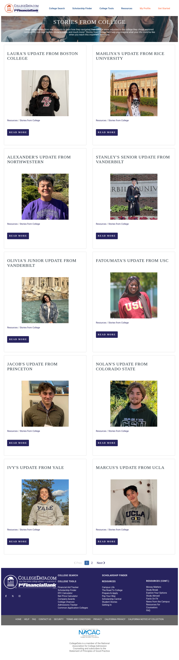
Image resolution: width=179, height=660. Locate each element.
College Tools (107, 8)
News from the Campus (158, 601)
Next (101, 563)
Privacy (97, 619)
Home (18, 619)
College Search (57, 8)
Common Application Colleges (73, 607)
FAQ (148, 610)
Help (26, 619)
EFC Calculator (65, 593)
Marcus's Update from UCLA (130, 467)
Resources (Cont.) (157, 581)
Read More (18, 132)
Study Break (152, 590)
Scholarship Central (111, 599)
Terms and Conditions (78, 619)
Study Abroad (153, 595)
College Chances (66, 602)
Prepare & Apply (110, 593)
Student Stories (109, 602)
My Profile (145, 8)
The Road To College (112, 590)
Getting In (107, 605)
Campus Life (108, 587)
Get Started (164, 8)
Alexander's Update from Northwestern (39, 159)
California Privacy (115, 619)
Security (58, 619)
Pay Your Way (109, 596)
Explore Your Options (156, 593)
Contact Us (45, 619)
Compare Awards (66, 599)
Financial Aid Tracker (68, 587)
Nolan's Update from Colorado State (122, 366)
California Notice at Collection (145, 619)
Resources (126, 8)
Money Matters (153, 587)
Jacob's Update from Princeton (32, 366)
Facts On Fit (152, 598)
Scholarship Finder (82, 8)
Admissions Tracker (68, 605)
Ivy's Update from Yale (35, 467)
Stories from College (30, 120)
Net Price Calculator (68, 596)
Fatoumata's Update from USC (132, 260)
